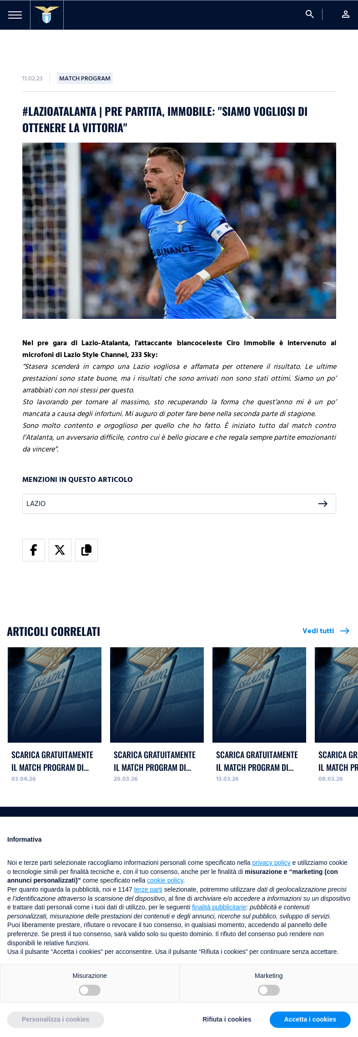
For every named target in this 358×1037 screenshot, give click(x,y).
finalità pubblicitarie (219, 907)
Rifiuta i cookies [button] (226, 1019)
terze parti (148, 889)
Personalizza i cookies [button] (56, 1019)
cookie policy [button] (165, 880)
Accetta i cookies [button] (310, 1019)
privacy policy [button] (271, 862)
